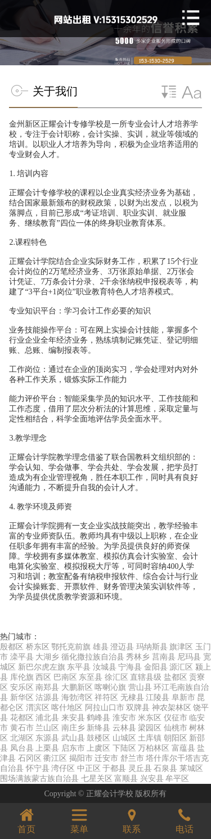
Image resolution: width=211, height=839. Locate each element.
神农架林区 (171, 707)
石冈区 (30, 758)
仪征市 (175, 718)
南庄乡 (73, 728)
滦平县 (22, 657)
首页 (26, 819)
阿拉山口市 (104, 707)
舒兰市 (132, 758)
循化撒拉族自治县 (92, 657)
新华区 (22, 697)
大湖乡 (47, 657)
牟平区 (177, 778)
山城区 (124, 738)
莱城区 (191, 768)
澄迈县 (122, 647)
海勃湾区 (77, 697)
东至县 (90, 677)
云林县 (124, 728)
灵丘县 (140, 768)
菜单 (79, 819)
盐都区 (175, 677)
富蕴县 (183, 748)
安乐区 (22, 687)
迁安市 (106, 758)
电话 (185, 819)
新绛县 (98, 728)
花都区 (22, 718)
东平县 (79, 667)
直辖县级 (145, 677)
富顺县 (126, 778)
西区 (43, 677)
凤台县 (22, 748)
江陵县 (157, 697)
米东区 (149, 718)
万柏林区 (153, 748)
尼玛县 (189, 657)
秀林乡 (138, 657)
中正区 (89, 768)
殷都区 (12, 647)
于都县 (114, 768)
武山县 (73, 738)
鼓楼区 (98, 738)
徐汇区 (116, 677)
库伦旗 (22, 677)
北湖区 (22, 738)
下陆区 (124, 748)
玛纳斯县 (152, 647)
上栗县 (47, 748)
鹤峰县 (98, 718)
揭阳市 (81, 758)
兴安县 (152, 778)
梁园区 (149, 728)
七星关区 (97, 778)
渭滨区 (38, 707)
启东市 (73, 748)
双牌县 (138, 707)
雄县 (101, 647)
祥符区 (106, 697)
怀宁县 (38, 768)
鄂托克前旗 (71, 647)
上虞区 (98, 748)
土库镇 (149, 738)
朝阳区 (175, 738)
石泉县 (165, 768)
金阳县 (156, 667)
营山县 (140, 687)
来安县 (73, 718)
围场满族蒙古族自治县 (39, 778)
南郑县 (47, 687)
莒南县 (164, 657)
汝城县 (104, 667)
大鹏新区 (77, 687)
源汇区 (181, 667)
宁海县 (130, 667)
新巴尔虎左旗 (41, 667)
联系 (132, 819)
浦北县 (47, 718)
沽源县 (47, 697)
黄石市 (22, 728)
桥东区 (38, 647)
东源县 (47, 738)
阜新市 (183, 697)
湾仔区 (63, 768)
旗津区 (181, 647)
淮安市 (124, 718)
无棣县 (132, 697)
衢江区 (55, 758)
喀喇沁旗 (110, 687)
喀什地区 (67, 707)
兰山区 (47, 728)
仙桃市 (175, 728)
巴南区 (65, 677)
